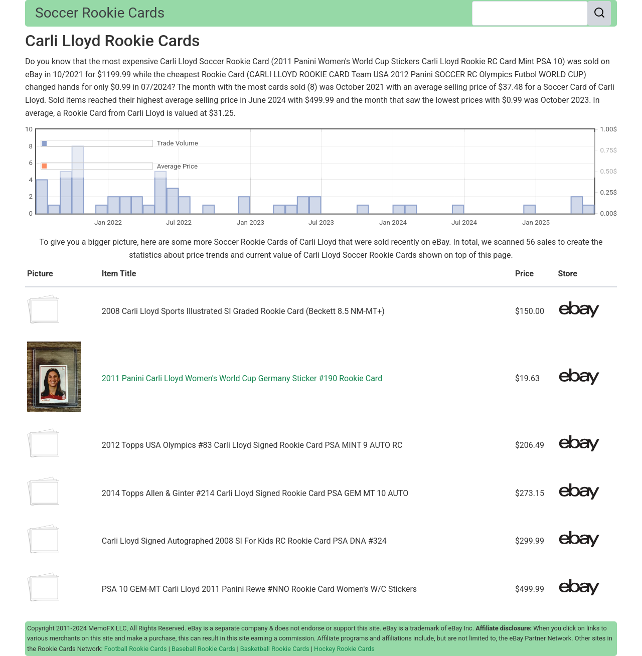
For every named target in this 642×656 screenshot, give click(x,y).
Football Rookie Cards (135, 648)
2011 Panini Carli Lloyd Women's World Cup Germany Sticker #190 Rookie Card (242, 378)
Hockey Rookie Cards (344, 648)
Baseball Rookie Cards (203, 648)
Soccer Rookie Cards (100, 13)
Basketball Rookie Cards (274, 648)
